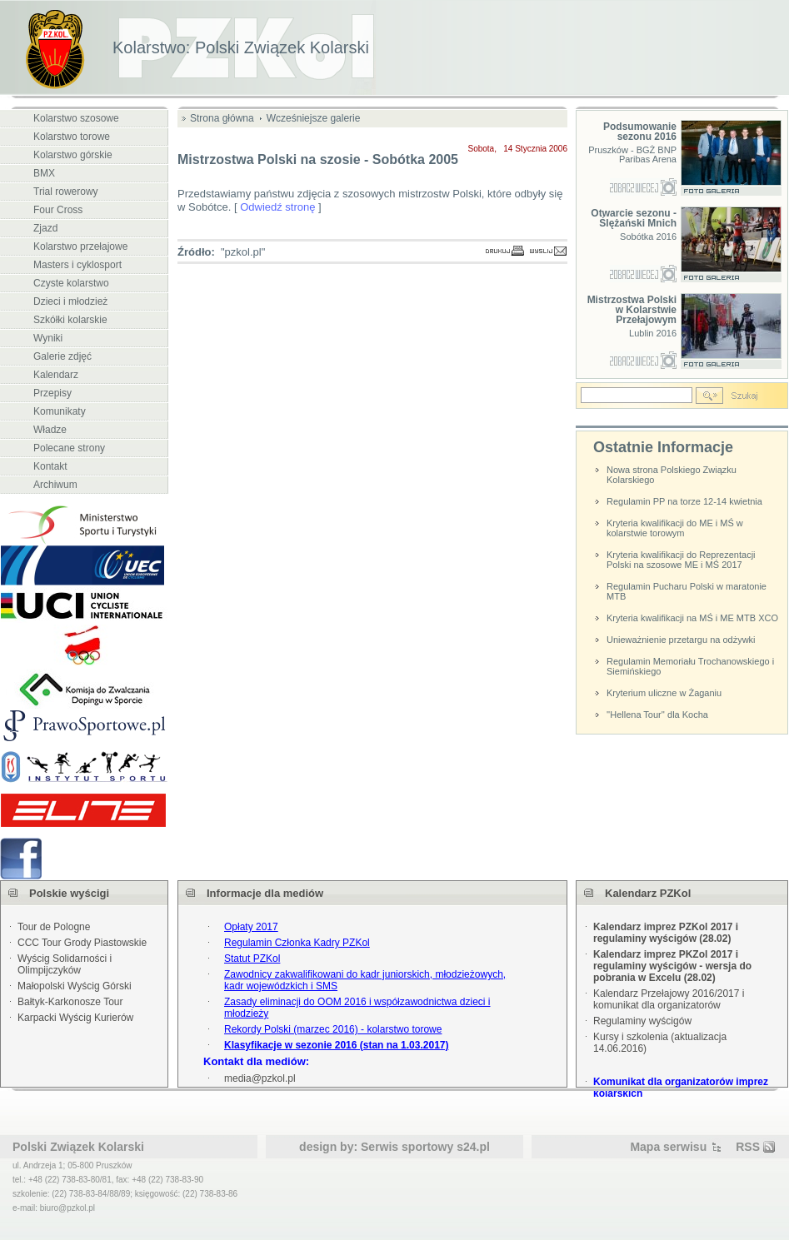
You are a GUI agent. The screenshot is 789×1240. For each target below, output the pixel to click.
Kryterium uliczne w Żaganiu (664, 693)
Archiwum (55, 485)
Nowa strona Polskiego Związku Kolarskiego (672, 475)
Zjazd (45, 228)
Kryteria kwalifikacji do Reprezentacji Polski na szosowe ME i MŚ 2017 (681, 560)
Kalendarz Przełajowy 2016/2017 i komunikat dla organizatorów (668, 999)
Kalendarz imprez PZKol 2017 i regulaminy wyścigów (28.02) (665, 932)
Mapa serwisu (668, 1146)
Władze (50, 430)
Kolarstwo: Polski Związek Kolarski (240, 47)
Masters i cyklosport (77, 265)
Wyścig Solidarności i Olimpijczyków (64, 964)
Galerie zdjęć (62, 356)
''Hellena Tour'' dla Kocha (657, 715)
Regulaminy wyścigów (642, 1021)
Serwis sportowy (407, 1146)
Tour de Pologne (53, 927)
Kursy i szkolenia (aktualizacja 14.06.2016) (660, 1042)
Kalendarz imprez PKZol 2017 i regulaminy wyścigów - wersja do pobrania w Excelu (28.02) (672, 966)
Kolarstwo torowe (71, 136)
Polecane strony (69, 448)
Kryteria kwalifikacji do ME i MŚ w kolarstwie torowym (675, 528)
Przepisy (52, 393)
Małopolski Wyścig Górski (74, 986)
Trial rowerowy (65, 191)
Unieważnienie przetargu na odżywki (681, 640)
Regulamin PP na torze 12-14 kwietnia (684, 501)
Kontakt (50, 466)
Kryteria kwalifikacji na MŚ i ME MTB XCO (692, 618)
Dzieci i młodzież (70, 301)
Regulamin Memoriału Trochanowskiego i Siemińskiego (690, 666)
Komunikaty (59, 411)
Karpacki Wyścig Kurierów (75, 1017)
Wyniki (47, 338)
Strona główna (222, 118)
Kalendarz (55, 375)
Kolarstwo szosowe (76, 118)
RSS (748, 1146)
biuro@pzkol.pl (67, 1208)
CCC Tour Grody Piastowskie (82, 943)
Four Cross (57, 210)
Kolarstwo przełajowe (80, 246)
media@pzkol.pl (260, 1078)
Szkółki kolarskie (70, 320)
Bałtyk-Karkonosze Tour (70, 1002)
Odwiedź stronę (277, 207)
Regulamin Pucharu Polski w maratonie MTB (687, 591)
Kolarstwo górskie (72, 155)
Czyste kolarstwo (71, 283)
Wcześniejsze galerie (314, 118)
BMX (44, 173)
